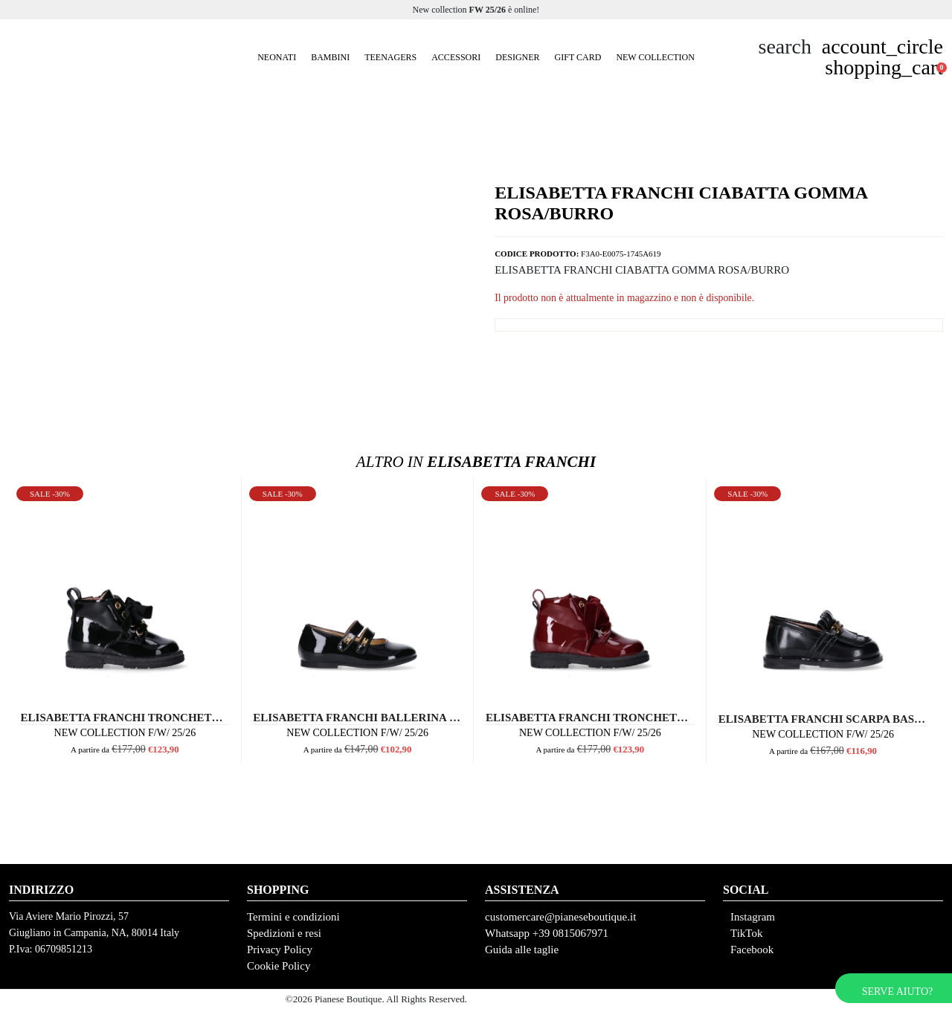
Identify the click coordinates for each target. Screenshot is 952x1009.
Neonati (276, 57)
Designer (517, 57)
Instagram (752, 917)
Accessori (455, 57)
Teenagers (390, 57)
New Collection (655, 57)
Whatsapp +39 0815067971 (546, 933)
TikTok (746, 933)
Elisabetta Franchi (476, 462)
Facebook (752, 949)
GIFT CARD (578, 57)
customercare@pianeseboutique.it (560, 917)
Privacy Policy (279, 949)
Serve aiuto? (897, 991)
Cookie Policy (278, 966)
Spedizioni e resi (284, 933)
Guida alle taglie (522, 949)
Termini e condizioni (293, 917)
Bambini (330, 57)
